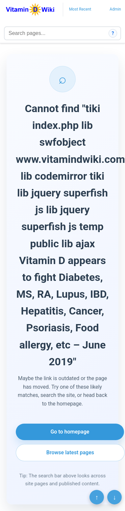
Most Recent (80, 9)
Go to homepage (69, 432)
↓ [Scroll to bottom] (114, 497)
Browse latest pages (70, 452)
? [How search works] (113, 33)
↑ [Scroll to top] (96, 497)
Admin (115, 9)
